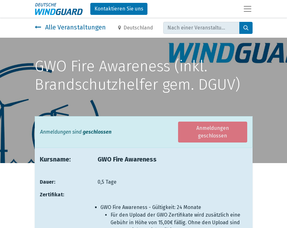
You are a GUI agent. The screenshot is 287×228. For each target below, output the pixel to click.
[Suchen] (246, 28)
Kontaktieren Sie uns (118, 9)
